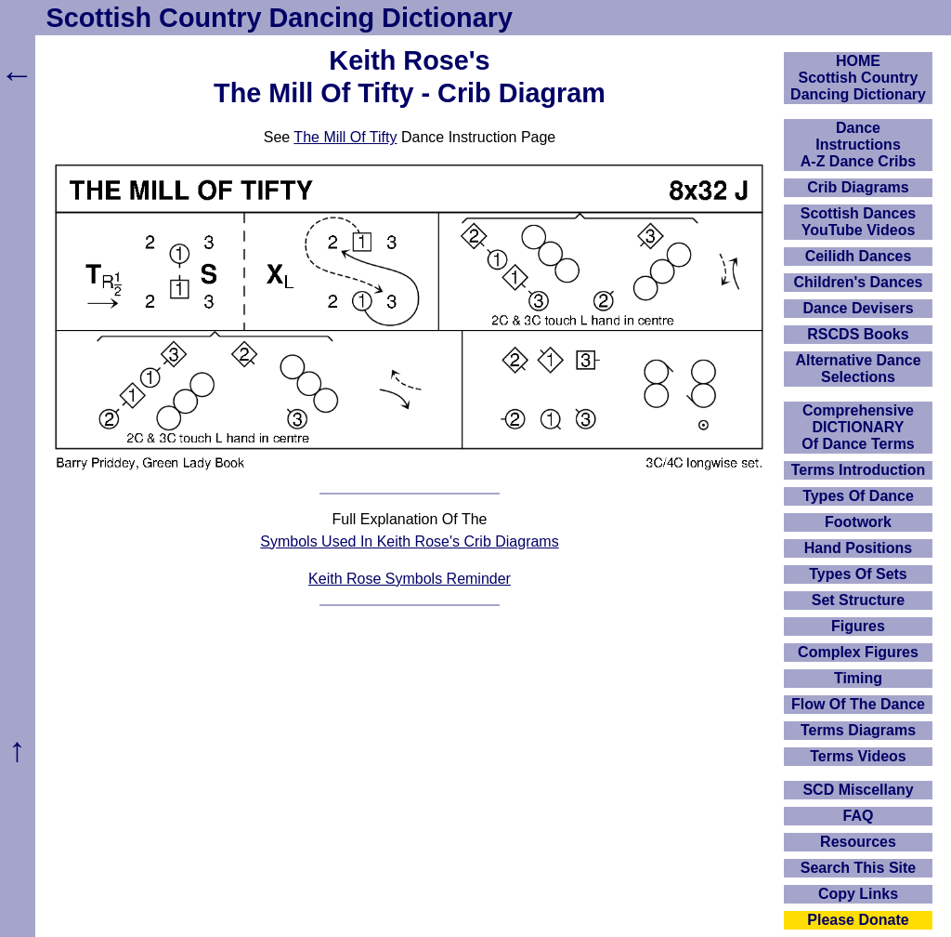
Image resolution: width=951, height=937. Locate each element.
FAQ (858, 816)
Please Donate (857, 920)
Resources (858, 842)
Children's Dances (858, 282)
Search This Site (859, 868)
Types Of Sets (858, 574)
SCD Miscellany (857, 790)
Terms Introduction (858, 470)
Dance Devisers (857, 308)
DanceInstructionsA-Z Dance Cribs (858, 144)
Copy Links (858, 894)
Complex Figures (858, 652)
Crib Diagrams (857, 187)
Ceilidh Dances (858, 256)
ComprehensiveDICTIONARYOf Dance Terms (858, 427)
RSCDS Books (857, 334)
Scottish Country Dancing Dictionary (279, 18)
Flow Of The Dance (858, 704)
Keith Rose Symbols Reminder (409, 579)
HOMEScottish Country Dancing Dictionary (858, 77)
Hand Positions (858, 548)
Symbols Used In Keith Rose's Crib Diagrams (409, 541)
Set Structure (858, 600)
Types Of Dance (858, 496)
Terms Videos (857, 756)
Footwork (858, 522)
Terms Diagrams (858, 730)
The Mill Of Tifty (345, 137)
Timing (858, 678)
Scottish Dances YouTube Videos (858, 221)
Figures (858, 626)
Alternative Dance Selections (857, 368)
